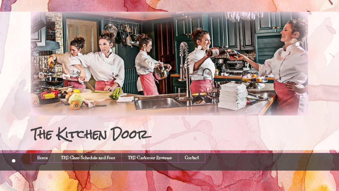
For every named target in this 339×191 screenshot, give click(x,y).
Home (42, 158)
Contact (192, 158)
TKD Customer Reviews (150, 158)
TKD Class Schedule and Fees (88, 158)
